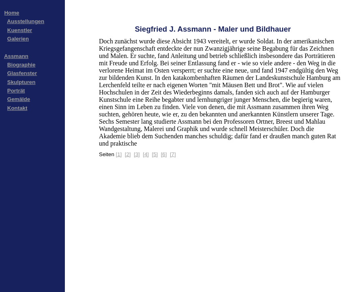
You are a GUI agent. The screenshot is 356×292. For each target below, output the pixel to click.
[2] (128, 154)
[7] (173, 154)
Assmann (16, 56)
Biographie (21, 65)
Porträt (16, 91)
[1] (119, 154)
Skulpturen (21, 82)
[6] (164, 154)
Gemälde (18, 99)
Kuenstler (19, 30)
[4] (146, 154)
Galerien (18, 39)
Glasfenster (22, 73)
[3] (137, 154)
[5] (155, 154)
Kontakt (17, 108)
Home (11, 13)
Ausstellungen (25, 21)
